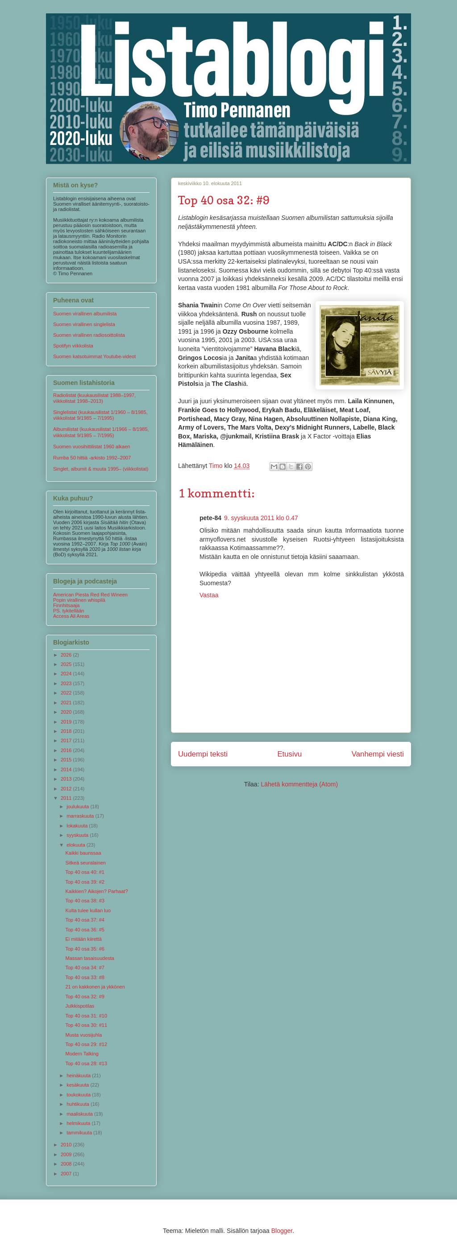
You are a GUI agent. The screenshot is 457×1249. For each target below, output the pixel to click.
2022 (67, 692)
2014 (67, 769)
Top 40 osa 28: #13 (86, 1063)
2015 (67, 759)
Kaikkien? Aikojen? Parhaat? (96, 891)
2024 (67, 673)
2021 (67, 702)
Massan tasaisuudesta (89, 958)
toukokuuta (79, 1094)
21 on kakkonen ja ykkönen (95, 986)
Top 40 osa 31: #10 (86, 1015)
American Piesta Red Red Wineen (90, 594)
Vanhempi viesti (378, 754)
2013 (67, 779)
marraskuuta (80, 816)
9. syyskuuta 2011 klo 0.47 (261, 517)
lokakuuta (77, 825)
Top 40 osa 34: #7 (84, 967)
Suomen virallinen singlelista (84, 324)
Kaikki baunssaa (83, 853)
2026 (67, 655)
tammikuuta (79, 1132)
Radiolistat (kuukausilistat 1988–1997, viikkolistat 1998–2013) (94, 398)
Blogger (281, 1230)
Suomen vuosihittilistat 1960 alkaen (91, 446)
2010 (67, 1144)
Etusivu (289, 754)
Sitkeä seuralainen (85, 862)
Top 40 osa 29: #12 (86, 1044)
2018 (67, 731)
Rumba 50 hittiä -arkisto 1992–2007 (92, 457)
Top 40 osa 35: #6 (84, 948)
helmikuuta (78, 1123)
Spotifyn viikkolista (73, 345)
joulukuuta (78, 806)
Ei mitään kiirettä (83, 939)
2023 (67, 683)
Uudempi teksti (203, 754)
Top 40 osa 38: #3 (84, 900)
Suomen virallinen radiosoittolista (89, 335)
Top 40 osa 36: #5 (84, 929)
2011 (67, 798)
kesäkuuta (78, 1085)
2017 (67, 740)
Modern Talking (81, 1053)
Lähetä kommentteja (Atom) (299, 784)
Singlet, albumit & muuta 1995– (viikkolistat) (100, 468)
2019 (67, 721)
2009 (67, 1154)
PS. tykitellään (68, 610)
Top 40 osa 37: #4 (84, 919)
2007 (67, 1173)
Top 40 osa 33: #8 (84, 977)
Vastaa (209, 595)
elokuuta (76, 845)
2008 (67, 1163)
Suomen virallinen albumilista (84, 313)
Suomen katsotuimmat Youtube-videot (94, 356)
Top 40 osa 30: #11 (86, 1025)
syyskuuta (78, 835)
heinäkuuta (79, 1075)
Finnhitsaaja (66, 605)
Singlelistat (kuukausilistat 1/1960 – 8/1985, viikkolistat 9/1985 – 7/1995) (100, 415)
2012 (67, 788)
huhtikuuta (78, 1104)
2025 (67, 664)
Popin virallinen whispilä (79, 600)
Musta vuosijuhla (83, 1035)
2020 (67, 712)
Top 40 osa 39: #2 (84, 882)
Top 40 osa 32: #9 (84, 996)
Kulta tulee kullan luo (88, 910)
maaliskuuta (80, 1114)
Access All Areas (71, 616)
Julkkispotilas (79, 1006)
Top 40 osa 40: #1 (84, 872)
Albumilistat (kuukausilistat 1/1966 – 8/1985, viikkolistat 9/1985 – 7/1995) (101, 432)
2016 (67, 750)
